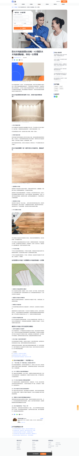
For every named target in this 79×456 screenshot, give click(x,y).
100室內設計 (58, 442)
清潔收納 (47, 4)
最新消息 (55, 4)
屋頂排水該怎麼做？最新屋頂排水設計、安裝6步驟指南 (23, 435)
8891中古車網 (58, 444)
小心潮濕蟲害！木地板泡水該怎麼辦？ (20, 353)
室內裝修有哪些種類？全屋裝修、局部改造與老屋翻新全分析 (24, 428)
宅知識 (15, 4)
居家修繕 (39, 4)
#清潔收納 (61, 88)
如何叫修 (33, 444)
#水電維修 (56, 88)
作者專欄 (41, 418)
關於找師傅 (19, 442)
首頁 (12, 7)
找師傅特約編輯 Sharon (17, 57)
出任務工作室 (23, 422)
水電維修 (31, 4)
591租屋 (49, 447)
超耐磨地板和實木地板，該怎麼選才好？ (20, 355)
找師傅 (33, 442)
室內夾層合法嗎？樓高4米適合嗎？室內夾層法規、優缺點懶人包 (24, 433)
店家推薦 (23, 4)
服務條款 (18, 447)
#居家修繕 (56, 86)
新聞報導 (63, 4)
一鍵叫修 (64, 1)
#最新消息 (56, 90)
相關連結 (19, 422)
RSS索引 (34, 449)
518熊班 (49, 442)
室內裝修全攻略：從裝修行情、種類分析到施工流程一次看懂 (24, 430)
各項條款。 (22, 30)
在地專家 (33, 447)
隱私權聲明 (19, 449)
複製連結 (21, 414)
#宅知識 (61, 86)
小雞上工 (49, 444)
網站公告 (18, 444)
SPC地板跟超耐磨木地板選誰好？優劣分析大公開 (22, 356)
